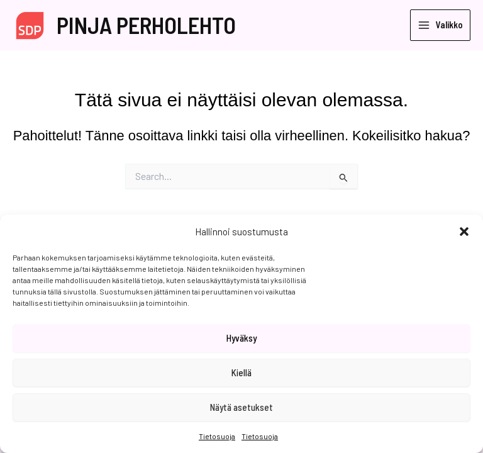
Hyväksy (241, 338)
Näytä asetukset (241, 407)
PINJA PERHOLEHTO (146, 24)
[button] (464, 231)
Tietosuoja (217, 436)
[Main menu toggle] (440, 25)
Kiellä (241, 372)
